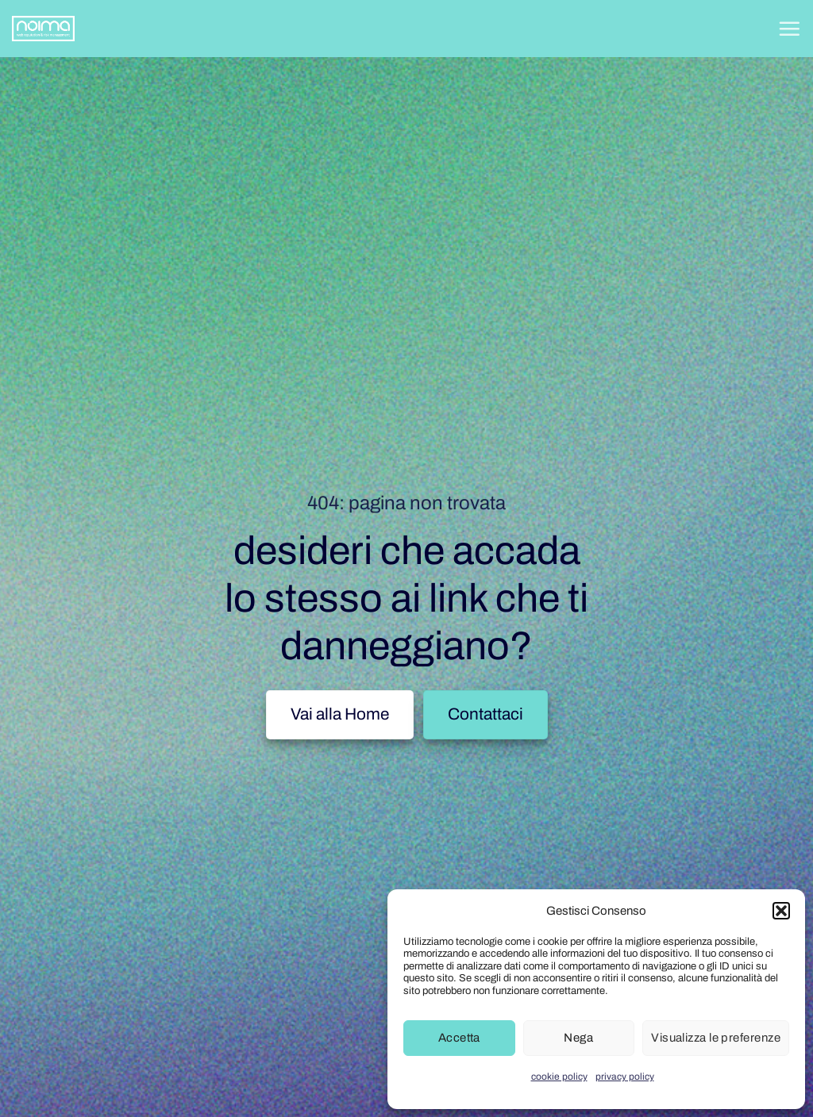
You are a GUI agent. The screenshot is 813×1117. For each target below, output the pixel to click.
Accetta (459, 1037)
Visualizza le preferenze (715, 1037)
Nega (578, 1037)
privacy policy (624, 1076)
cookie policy (559, 1076)
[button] (781, 911)
